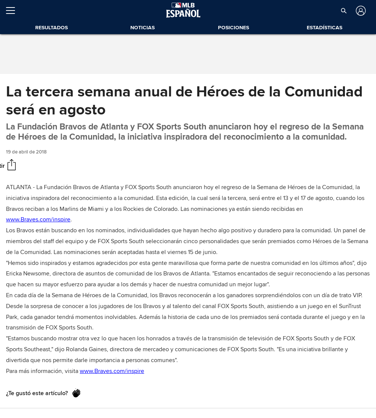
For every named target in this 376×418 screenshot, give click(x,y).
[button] (343, 10)
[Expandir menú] (13, 10)
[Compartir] (11, 165)
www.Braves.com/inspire (38, 219)
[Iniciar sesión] (360, 10)
